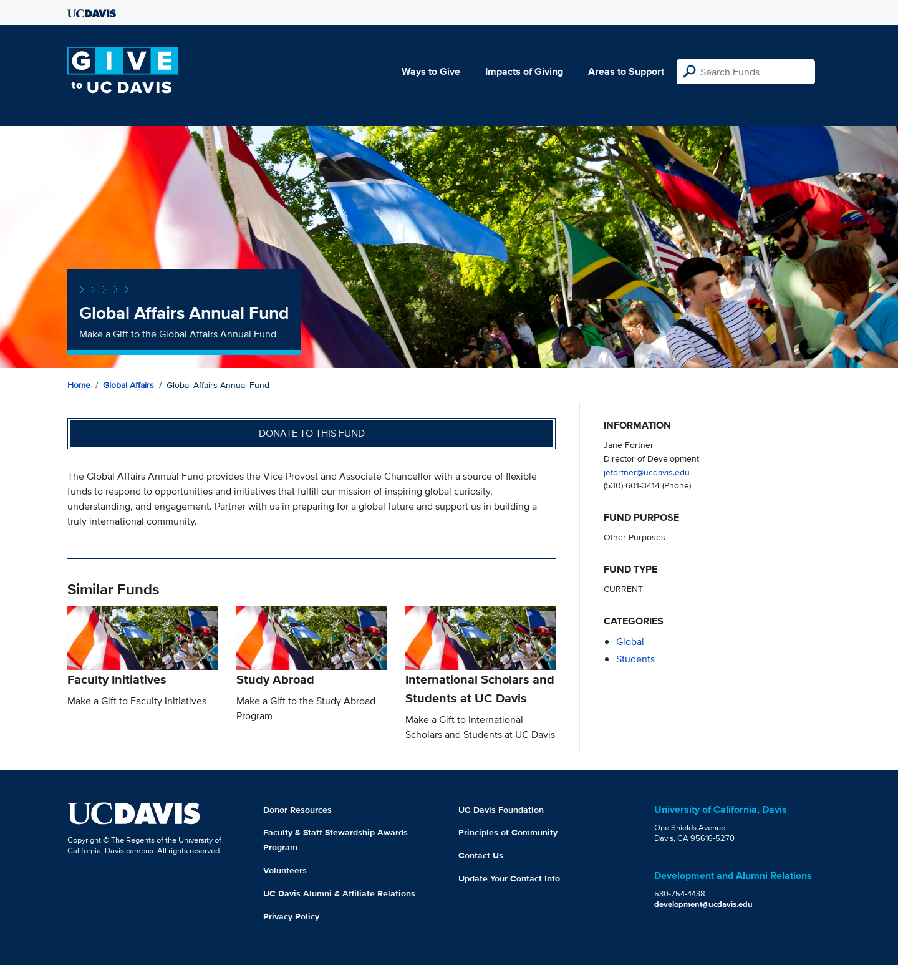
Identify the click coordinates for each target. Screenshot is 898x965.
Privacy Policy (291, 916)
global (630, 641)
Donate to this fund (312, 433)
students (635, 659)
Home (78, 385)
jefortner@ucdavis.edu (647, 471)
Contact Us (480, 855)
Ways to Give (431, 71)
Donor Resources (297, 809)
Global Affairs (128, 385)
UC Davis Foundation (501, 809)
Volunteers (285, 870)
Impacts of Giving (524, 71)
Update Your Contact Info (509, 878)
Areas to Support (626, 71)
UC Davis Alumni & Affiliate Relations (339, 893)
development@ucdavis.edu (703, 904)
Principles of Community (508, 832)
